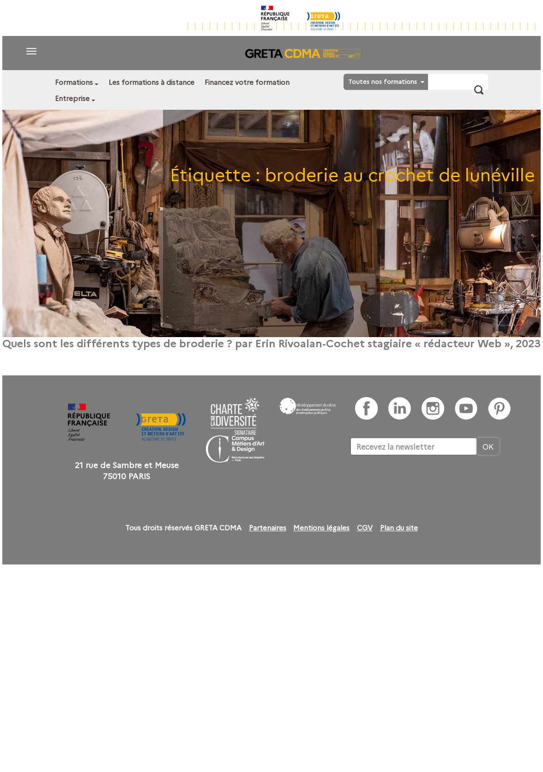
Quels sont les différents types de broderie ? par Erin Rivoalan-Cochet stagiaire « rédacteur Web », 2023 (271, 342)
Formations (74, 82)
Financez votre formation (247, 82)
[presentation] (420, 483)
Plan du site (399, 527)
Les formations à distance (151, 82)
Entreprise (72, 98)
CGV (365, 527)
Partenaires (267, 527)
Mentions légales (321, 527)
